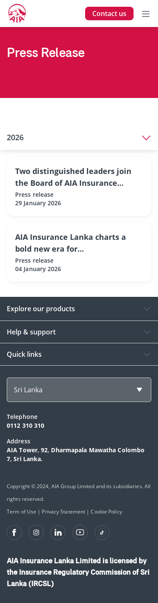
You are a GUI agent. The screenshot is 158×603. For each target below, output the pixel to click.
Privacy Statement (63, 511)
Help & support (31, 332)
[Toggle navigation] (145, 13)
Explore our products (41, 308)
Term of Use (21, 511)
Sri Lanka (28, 389)
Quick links (24, 354)
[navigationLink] (17, 13)
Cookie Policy (106, 511)
